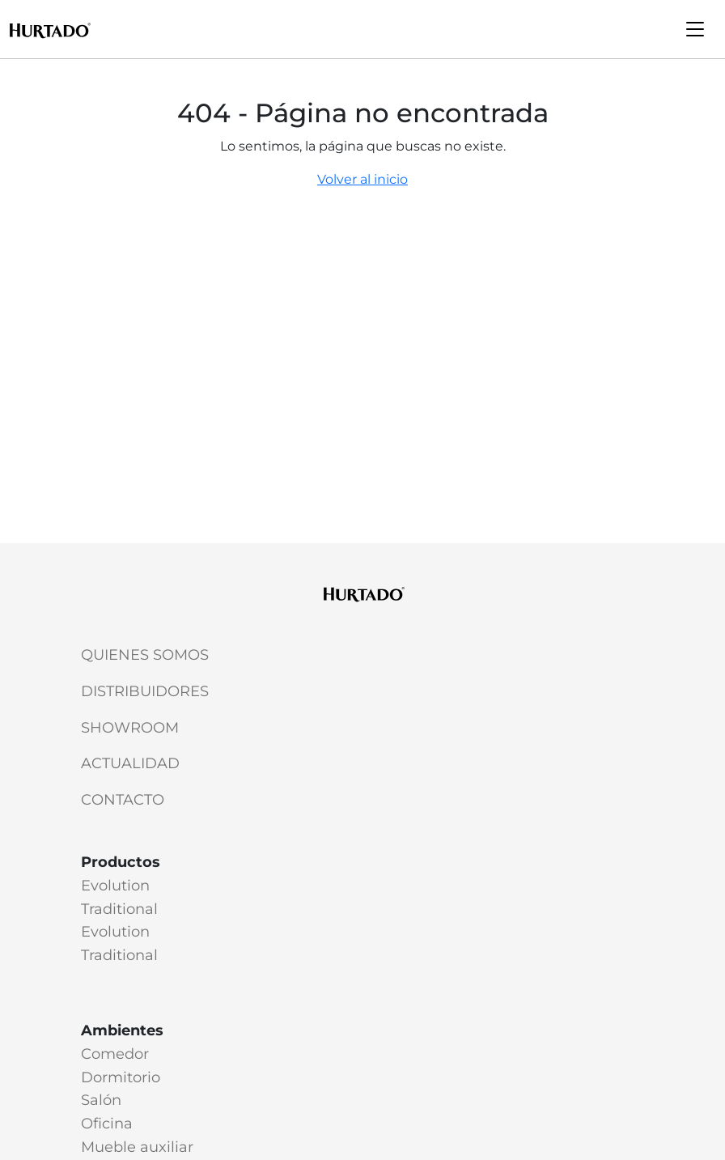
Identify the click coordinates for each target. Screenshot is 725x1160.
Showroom (130, 728)
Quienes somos (145, 655)
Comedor (115, 1054)
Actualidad (130, 763)
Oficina (107, 1123)
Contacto (122, 800)
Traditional (119, 909)
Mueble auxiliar (137, 1147)
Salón (101, 1100)
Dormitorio (120, 1077)
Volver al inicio (362, 179)
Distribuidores (145, 691)
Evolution (115, 885)
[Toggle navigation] (695, 29)
